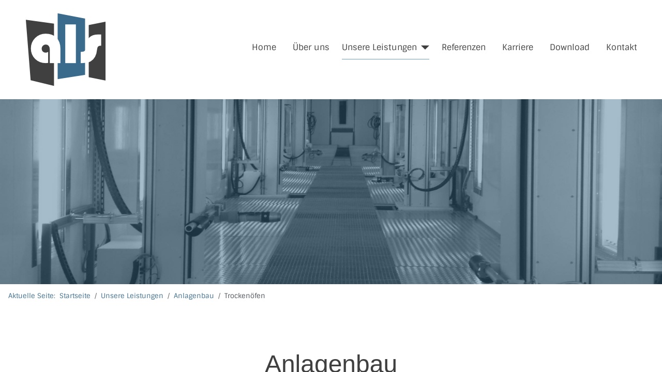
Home (264, 47)
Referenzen (464, 47)
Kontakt (621, 47)
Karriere (517, 47)
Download (570, 47)
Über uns (311, 47)
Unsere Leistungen (379, 47)
